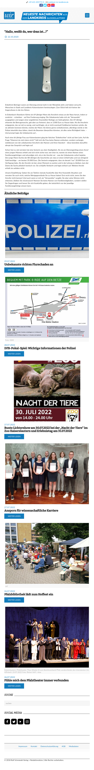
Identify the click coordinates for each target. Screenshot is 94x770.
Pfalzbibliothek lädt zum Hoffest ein (28, 594)
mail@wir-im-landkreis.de (58, 2)
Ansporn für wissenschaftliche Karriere (31, 510)
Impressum (23, 746)
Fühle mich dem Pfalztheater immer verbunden (36, 680)
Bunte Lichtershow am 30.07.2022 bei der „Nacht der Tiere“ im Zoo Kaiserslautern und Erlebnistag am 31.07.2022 (46, 429)
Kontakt (34, 746)
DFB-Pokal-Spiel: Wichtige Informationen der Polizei (40, 348)
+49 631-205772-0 (36, 2)
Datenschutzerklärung (49, 746)
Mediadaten (73, 746)
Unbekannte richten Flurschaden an (28, 264)
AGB (63, 746)
